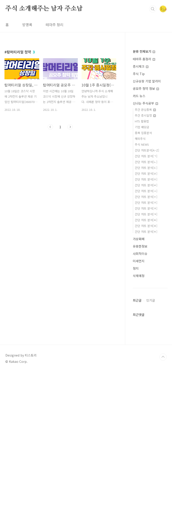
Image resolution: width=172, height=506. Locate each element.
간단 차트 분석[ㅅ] (146, 191)
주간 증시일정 (145, 115)
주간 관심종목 (145, 109)
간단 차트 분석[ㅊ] (146, 208)
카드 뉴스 (139, 96)
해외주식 (140, 138)
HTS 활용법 (142, 121)
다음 (70, 127)
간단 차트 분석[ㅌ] (146, 220)
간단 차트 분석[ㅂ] (146, 185)
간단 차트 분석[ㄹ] (146, 173)
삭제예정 (138, 275)
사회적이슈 (140, 253)
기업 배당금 (142, 127)
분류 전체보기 (144, 51)
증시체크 (140, 66)
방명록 (27, 24)
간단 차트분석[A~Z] (147, 150)
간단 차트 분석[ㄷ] (146, 168)
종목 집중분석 (143, 133)
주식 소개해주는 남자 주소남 (44, 9)
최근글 (137, 434)
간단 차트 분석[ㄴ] (146, 162)
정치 (136, 268)
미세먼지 (138, 261)
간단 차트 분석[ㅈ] (146, 202)
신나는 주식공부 (145, 103)
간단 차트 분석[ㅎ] (146, 231)
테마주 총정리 (144, 59)
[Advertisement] (150, 365)
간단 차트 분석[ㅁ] (146, 179)
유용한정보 (140, 246)
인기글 (150, 434)
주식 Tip (139, 73)
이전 (50, 127)
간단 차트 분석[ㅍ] (146, 226)
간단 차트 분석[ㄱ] (146, 156)
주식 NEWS (142, 144)
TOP (163, 491)
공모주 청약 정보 (146, 88)
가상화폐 (138, 239)
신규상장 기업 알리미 (147, 81)
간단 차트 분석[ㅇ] (146, 197)
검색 (152, 9)
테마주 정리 (54, 24)
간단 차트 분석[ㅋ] (146, 214)
